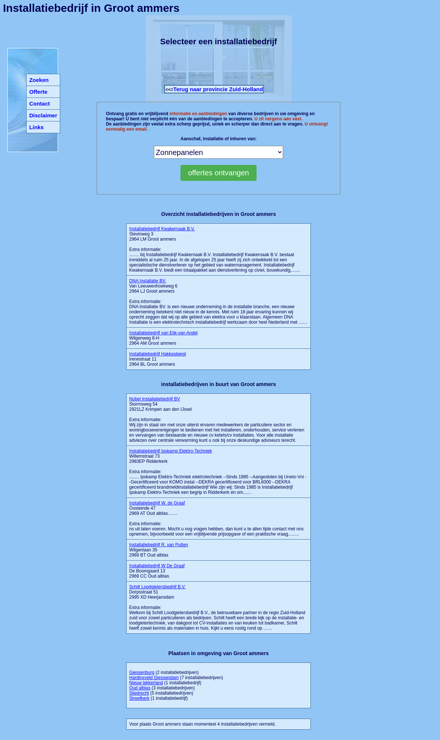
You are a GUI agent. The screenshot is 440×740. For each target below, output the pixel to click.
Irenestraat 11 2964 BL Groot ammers (157, 359)
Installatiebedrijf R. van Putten (158, 544)
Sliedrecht (139, 693)
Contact (39, 103)
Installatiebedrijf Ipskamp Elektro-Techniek (170, 451)
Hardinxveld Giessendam (154, 677)
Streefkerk (139, 698)
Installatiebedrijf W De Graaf (157, 565)
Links (36, 127)
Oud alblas (139, 688)
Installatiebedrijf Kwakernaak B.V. (162, 228)
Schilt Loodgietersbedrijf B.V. (157, 586)
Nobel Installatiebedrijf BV (154, 399)
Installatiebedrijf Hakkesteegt (157, 354)
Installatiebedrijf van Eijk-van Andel (163, 332)
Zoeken (39, 80)
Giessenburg (141, 672)
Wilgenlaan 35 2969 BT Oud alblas (158, 550)
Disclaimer (43, 115)
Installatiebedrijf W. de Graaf (157, 503)
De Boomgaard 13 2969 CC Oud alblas (157, 571)
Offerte (38, 92)
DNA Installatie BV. (147, 280)
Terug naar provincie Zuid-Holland (218, 89)
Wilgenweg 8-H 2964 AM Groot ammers (163, 338)
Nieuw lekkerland (146, 682)
